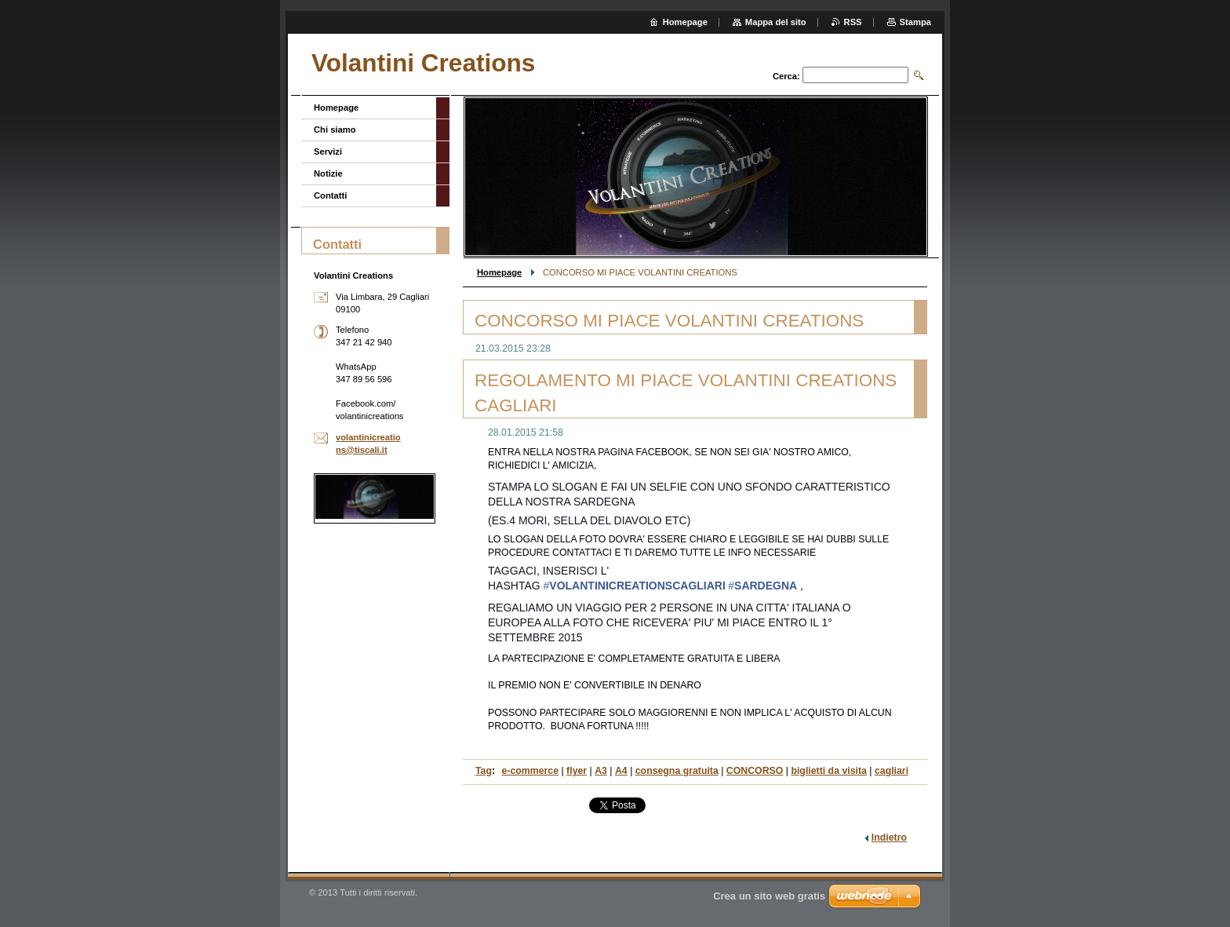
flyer (576, 770)
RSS (853, 22)
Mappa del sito (775, 22)
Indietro (889, 837)
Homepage (499, 272)
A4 (621, 770)
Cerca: (786, 76)
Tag (483, 770)
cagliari (891, 770)
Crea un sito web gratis (769, 896)
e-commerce (530, 770)
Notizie (328, 173)
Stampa (915, 22)
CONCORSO (755, 770)
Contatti (330, 195)
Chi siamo (334, 129)
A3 (601, 770)
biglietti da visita (828, 770)
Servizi (328, 151)
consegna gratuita (677, 770)
